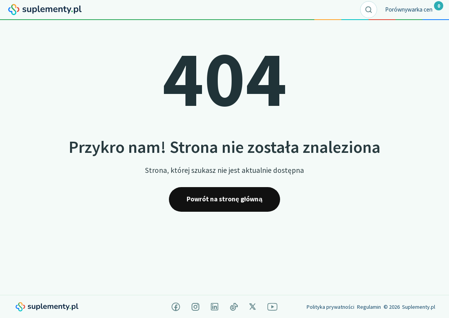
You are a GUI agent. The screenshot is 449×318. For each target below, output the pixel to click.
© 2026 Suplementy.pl (409, 307)
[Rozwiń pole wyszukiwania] (369, 10)
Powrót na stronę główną (224, 199)
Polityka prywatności (330, 306)
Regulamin (369, 306)
